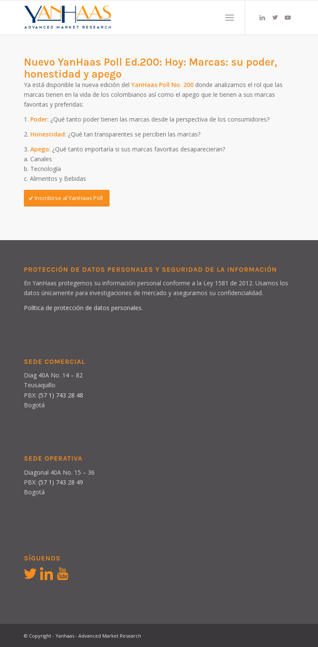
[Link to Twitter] (275, 17)
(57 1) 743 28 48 (60, 395)
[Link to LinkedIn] (262, 17)
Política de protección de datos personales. (83, 308)
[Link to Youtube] (287, 17)
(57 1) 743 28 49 (60, 482)
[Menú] (229, 17)
